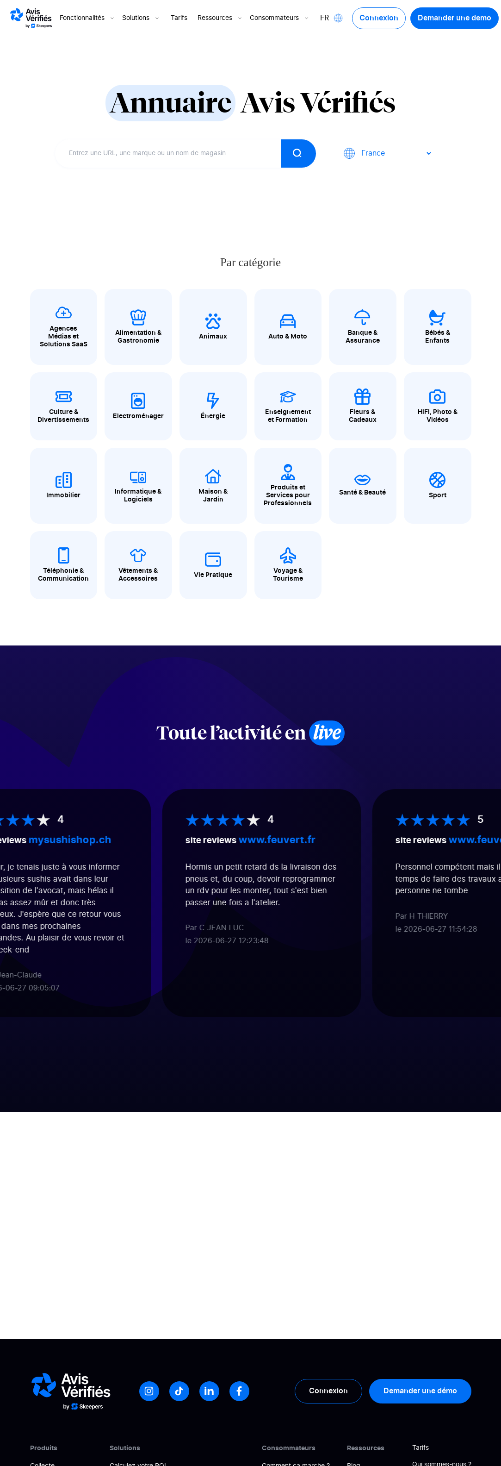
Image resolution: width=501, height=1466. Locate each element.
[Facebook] (239, 1391)
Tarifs (179, 18)
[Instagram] (149, 1391)
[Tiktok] (179, 1391)
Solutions (141, 18)
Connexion (378, 18)
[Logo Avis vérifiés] (31, 18)
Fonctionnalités (88, 18)
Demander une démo (420, 1391)
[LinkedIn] (209, 1391)
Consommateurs (280, 18)
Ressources (220, 18)
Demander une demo (454, 18)
